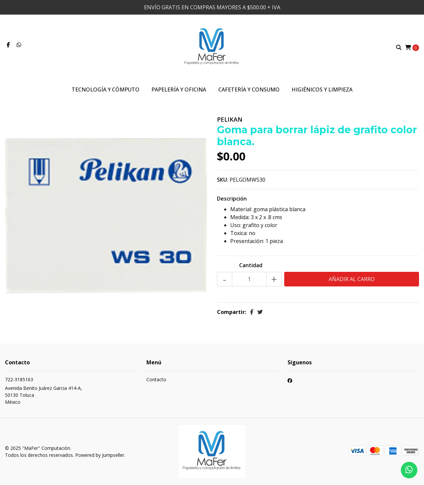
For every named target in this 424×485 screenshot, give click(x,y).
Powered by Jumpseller (99, 455)
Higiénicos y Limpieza (322, 89)
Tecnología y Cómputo (105, 89)
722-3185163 (19, 379)
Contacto (156, 379)
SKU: (222, 179)
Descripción (232, 198)
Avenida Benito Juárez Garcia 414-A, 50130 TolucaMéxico (43, 395)
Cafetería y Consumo (249, 89)
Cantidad (250, 265)
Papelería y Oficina (178, 89)
